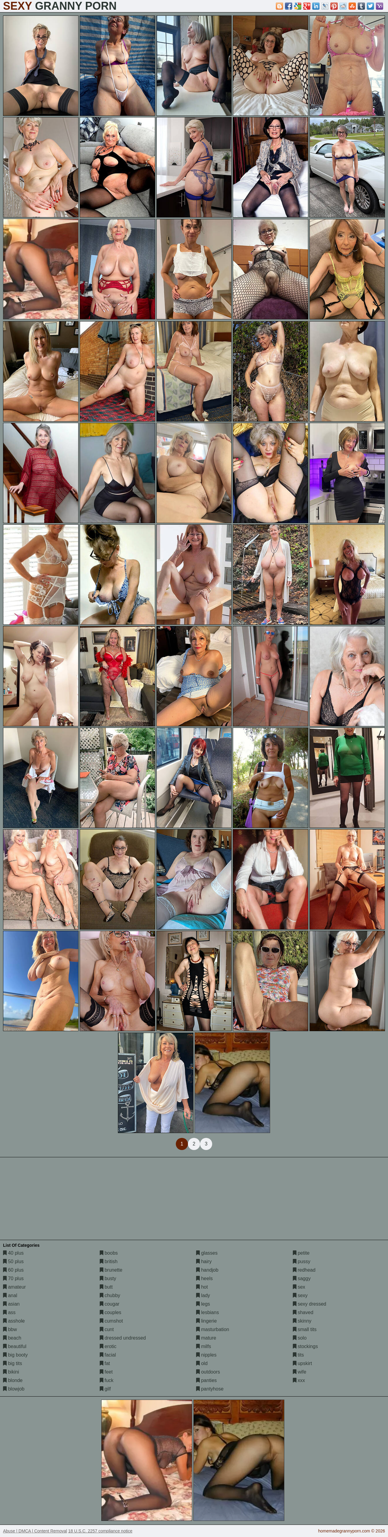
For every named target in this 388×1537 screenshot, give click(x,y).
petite (301, 1253)
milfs (203, 1346)
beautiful (14, 1346)
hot (202, 1287)
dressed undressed (123, 1337)
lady (203, 1295)
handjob (207, 1270)
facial (108, 1354)
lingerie (206, 1320)
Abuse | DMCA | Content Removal (35, 1531)
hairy (204, 1261)
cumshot (111, 1320)
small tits (305, 1329)
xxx (299, 1380)
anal (10, 1295)
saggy (302, 1278)
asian (11, 1304)
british (109, 1261)
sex (299, 1287)
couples (111, 1312)
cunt (107, 1329)
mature (206, 1337)
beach (12, 1337)
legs (203, 1304)
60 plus (13, 1270)
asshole (14, 1320)
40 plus (13, 1253)
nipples (206, 1354)
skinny (302, 1320)
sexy (300, 1295)
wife (299, 1371)
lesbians (207, 1312)
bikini (11, 1371)
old (202, 1363)
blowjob (14, 1388)
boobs (109, 1253)
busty (108, 1278)
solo (300, 1337)
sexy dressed (309, 1304)
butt (106, 1287)
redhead (304, 1270)
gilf (105, 1388)
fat (105, 1363)
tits (298, 1354)
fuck (107, 1380)
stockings (305, 1346)
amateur (14, 1287)
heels (204, 1278)
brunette (111, 1270)
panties (206, 1380)
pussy (301, 1261)
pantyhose (209, 1388)
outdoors (208, 1371)
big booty (15, 1354)
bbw (10, 1329)
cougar (109, 1304)
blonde (13, 1380)
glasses (207, 1253)
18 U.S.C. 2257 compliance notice (100, 1531)
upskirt (302, 1363)
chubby (110, 1295)
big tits (12, 1363)
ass (9, 1312)
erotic (108, 1346)
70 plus (13, 1278)
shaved (303, 1312)
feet (106, 1371)
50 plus (13, 1261)
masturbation (212, 1329)
